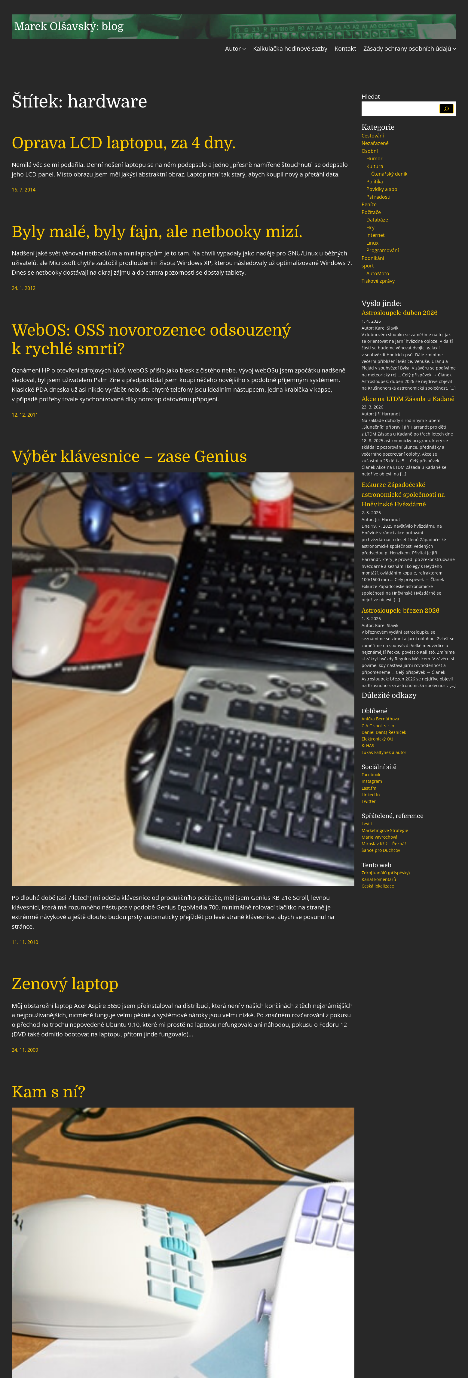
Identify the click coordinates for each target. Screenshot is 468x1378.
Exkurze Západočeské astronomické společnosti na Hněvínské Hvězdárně (403, 494)
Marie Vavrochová (379, 837)
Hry (370, 227)
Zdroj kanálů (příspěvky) (386, 873)
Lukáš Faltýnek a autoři (385, 752)
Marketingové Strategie (385, 830)
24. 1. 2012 (23, 288)
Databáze (377, 219)
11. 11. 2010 (25, 942)
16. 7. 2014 (23, 189)
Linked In (371, 795)
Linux (372, 243)
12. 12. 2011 (25, 415)
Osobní (370, 151)
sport (368, 265)
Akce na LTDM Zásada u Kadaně (408, 399)
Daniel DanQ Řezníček (384, 732)
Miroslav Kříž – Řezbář (384, 843)
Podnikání (373, 258)
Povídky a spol (382, 189)
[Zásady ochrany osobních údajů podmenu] (454, 48)
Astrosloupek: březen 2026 (400, 610)
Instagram (372, 781)
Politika (374, 181)
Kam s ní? (48, 1092)
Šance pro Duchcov (381, 850)
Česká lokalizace (378, 886)
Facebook (371, 774)
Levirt (367, 823)
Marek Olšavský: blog (69, 26)
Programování (382, 250)
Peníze (369, 204)
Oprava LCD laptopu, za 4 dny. (124, 143)
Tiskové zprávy (378, 281)
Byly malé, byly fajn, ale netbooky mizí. (157, 232)
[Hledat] (446, 108)
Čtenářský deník (389, 173)
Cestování (373, 135)
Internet (375, 235)
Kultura (374, 166)
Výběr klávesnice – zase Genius (129, 457)
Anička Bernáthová (380, 719)
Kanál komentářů (379, 879)
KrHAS (368, 745)
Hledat (371, 96)
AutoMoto (377, 273)
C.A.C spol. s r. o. (378, 725)
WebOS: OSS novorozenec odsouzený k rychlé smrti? (151, 339)
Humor (374, 158)
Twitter (369, 801)
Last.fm (369, 788)
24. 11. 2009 (25, 1050)
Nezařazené (375, 143)
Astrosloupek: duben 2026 (400, 312)
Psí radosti (378, 197)
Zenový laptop (65, 984)
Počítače (371, 212)
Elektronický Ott (377, 739)
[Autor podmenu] (244, 48)
